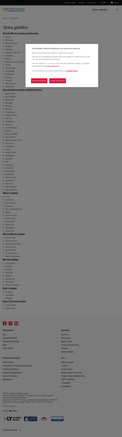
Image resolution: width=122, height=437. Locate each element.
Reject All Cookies (39, 81)
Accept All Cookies (58, 81)
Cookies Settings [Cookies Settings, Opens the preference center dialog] (52, 66)
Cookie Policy (72, 71)
